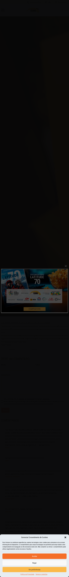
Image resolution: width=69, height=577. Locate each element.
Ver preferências (34, 570)
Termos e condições (41, 574)
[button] (65, 537)
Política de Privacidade (27, 574)
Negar (34, 563)
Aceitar (34, 556)
